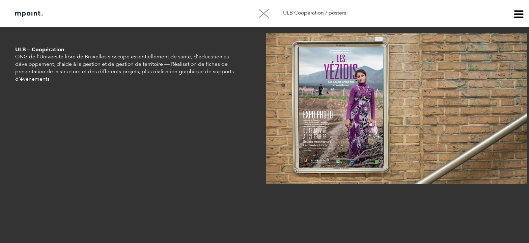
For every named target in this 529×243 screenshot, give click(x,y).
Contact (118, 14)
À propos (83, 14)
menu (519, 15)
